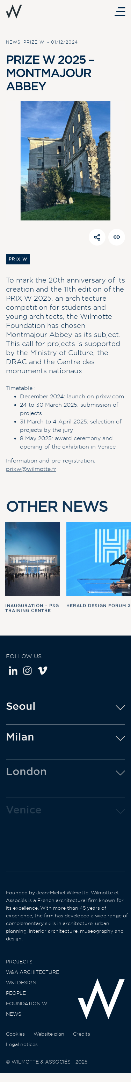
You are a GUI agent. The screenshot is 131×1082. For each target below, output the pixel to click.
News (13, 1021)
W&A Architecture (32, 980)
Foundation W (26, 1011)
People (16, 1001)
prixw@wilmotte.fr (31, 471)
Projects (19, 969)
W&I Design (21, 990)
